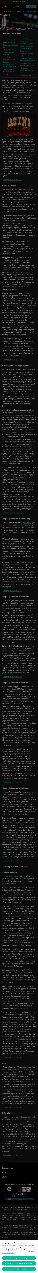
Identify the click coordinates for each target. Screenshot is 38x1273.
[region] (19, 1256)
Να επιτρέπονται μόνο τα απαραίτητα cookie (19, 1263)
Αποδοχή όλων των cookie (19, 1269)
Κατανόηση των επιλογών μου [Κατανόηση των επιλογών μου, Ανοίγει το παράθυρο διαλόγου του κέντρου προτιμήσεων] (19, 1258)
